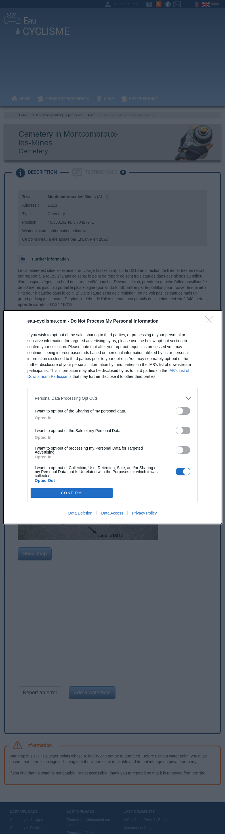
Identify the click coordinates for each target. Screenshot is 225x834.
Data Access (112, 513)
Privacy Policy (144, 513)
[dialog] (112, 417)
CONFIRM (71, 493)
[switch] (183, 411)
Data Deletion (80, 513)
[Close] (210, 321)
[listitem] (112, 398)
